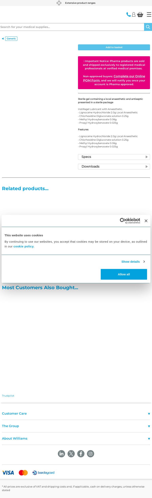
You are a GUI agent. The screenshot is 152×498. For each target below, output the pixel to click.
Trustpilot (8, 395)
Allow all (124, 274)
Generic (11, 38)
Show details (131, 261)
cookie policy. (23, 246)
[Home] (149, 14)
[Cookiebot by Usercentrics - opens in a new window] (122, 221)
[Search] (148, 27)
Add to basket (114, 47)
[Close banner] (146, 220)
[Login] (133, 14)
